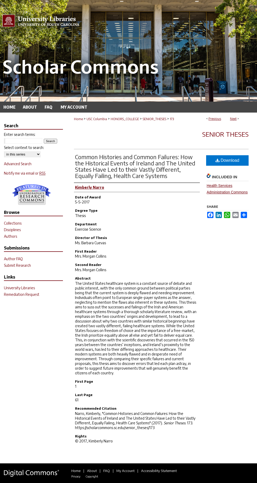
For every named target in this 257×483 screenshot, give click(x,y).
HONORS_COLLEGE (125, 119)
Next (233, 119)
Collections (13, 223)
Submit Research (17, 265)
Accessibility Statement (159, 471)
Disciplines (12, 229)
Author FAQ (13, 259)
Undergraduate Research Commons (31, 194)
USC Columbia (97, 119)
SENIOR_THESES (154, 119)
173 (172, 119)
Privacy (76, 476)
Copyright (91, 476)
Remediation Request (21, 294)
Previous (214, 119)
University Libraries (19, 288)
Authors (10, 236)
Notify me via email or (24, 173)
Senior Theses (225, 134)
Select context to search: (24, 147)
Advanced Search (17, 164)
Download (227, 160)
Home (78, 119)
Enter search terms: (19, 134)
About (92, 471)
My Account (125, 471)
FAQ (106, 471)
